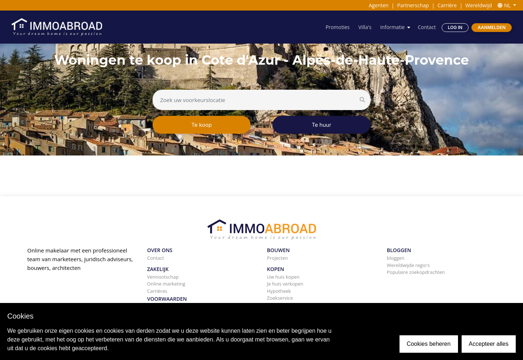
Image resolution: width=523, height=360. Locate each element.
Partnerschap (413, 5)
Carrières (157, 291)
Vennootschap (163, 277)
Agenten (378, 5)
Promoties (337, 27)
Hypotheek (279, 291)
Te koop (201, 124)
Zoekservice (280, 298)
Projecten (277, 258)
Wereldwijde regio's (408, 265)
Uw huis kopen (283, 277)
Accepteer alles (488, 344)
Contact (427, 27)
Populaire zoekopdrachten (416, 272)
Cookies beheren (429, 344)
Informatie (392, 27)
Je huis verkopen (285, 283)
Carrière (447, 5)
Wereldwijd (478, 5)
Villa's (364, 27)
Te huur (321, 124)
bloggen (395, 258)
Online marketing (166, 283)
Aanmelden (492, 27)
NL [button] (505, 5)
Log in (455, 27)
